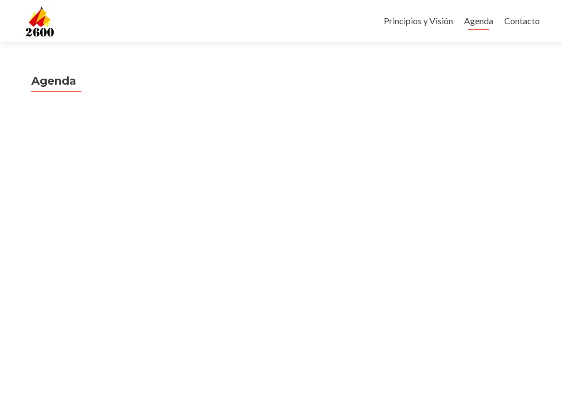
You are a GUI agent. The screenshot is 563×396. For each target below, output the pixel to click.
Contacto (522, 20)
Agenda (478, 20)
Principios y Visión (418, 20)
